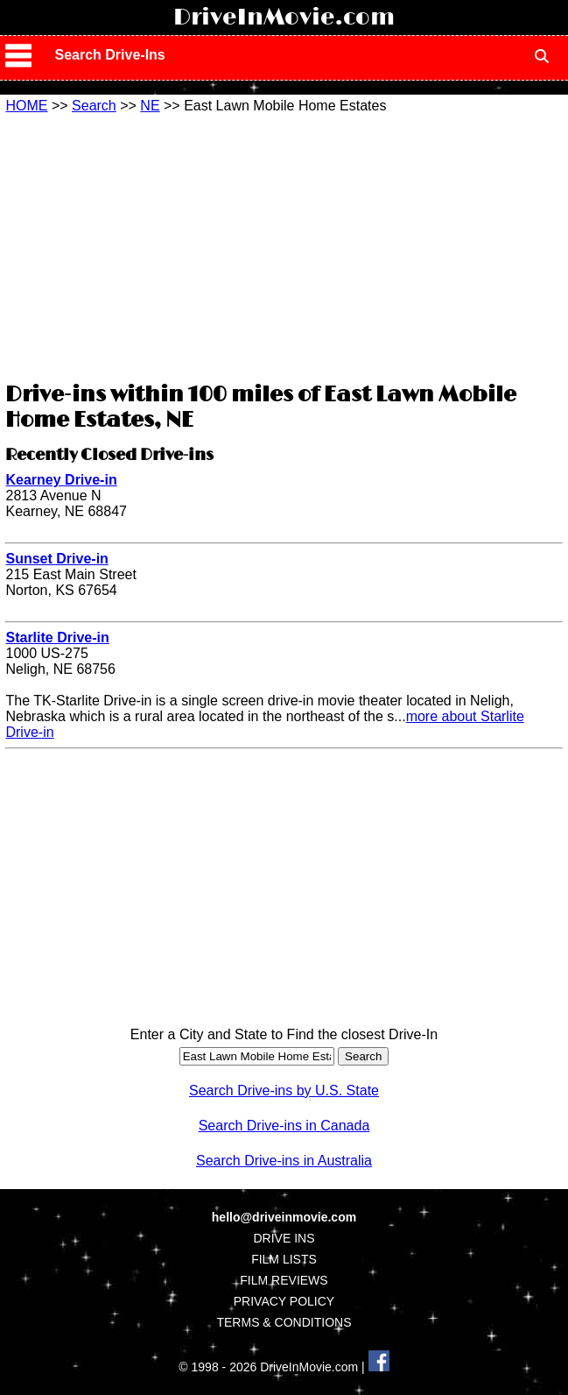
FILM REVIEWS (283, 1280)
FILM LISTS (284, 1259)
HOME (26, 105)
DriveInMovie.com (284, 18)
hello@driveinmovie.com (284, 1217)
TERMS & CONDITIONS (283, 1322)
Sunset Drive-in (56, 558)
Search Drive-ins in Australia (284, 1160)
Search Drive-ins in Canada (284, 1125)
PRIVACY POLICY (284, 1301)
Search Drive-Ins (109, 54)
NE (149, 105)
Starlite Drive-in (57, 637)
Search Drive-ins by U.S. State (284, 1090)
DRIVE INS (283, 1238)
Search (94, 105)
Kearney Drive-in (60, 479)
